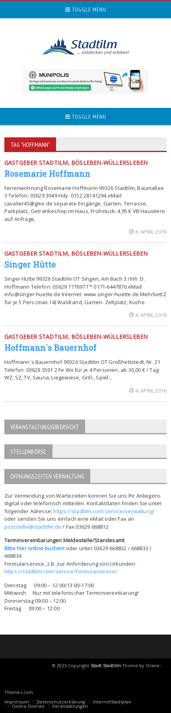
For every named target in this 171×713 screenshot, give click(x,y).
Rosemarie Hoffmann (47, 173)
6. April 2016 (148, 231)
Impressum (16, 702)
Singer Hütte (30, 264)
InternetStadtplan (112, 702)
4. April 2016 (148, 314)
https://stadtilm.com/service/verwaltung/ (104, 511)
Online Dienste (28, 706)
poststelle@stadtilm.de (32, 526)
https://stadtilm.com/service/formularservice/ (61, 571)
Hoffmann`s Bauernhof (50, 347)
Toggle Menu (85, 9)
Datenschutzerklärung (61, 702)
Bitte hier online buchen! (34, 548)
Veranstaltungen (70, 706)
